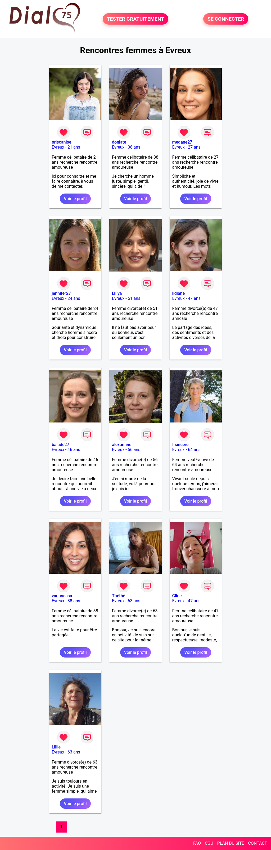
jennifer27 (61, 293)
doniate (119, 142)
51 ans (134, 298)
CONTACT (257, 843)
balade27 (60, 444)
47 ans (194, 298)
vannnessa (62, 595)
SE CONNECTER (225, 19)
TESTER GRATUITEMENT (135, 19)
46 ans (73, 449)
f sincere (180, 444)
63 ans (134, 600)
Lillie (56, 747)
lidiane (178, 293)
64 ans (194, 449)
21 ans (73, 147)
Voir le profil (75, 198)
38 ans (134, 147)
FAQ (197, 843)
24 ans (73, 298)
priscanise (61, 142)
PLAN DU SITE (230, 843)
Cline (177, 595)
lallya (117, 293)
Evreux (58, 147)
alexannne (121, 444)
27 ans (194, 147)
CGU (209, 843)
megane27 (182, 142)
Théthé (118, 595)
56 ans (134, 449)
